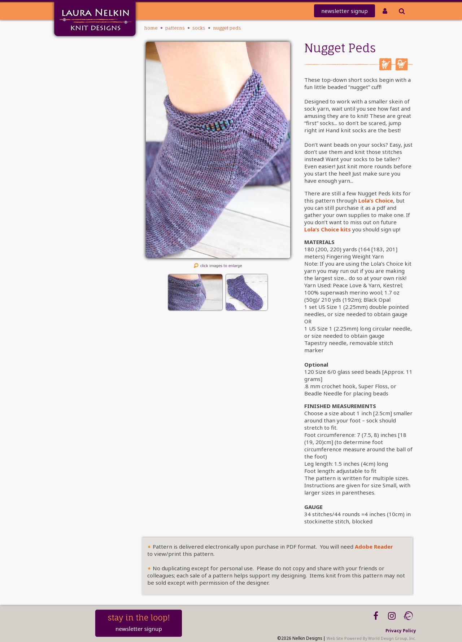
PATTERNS (77, 95)
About (80, 123)
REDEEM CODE (70, 76)
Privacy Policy (400, 630)
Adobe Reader (374, 546)
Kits (83, 104)
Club (82, 86)
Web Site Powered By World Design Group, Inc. (371, 638)
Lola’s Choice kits (327, 229)
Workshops (74, 132)
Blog (82, 142)
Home (80, 48)
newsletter (344, 10)
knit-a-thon (72, 67)
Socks (198, 28)
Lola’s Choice (375, 200)
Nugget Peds (227, 28)
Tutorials (77, 114)
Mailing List (73, 57)
